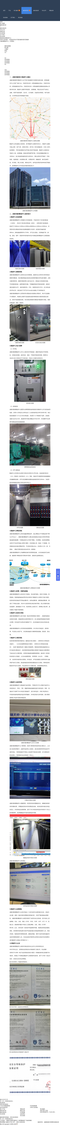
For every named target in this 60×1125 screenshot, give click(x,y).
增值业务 (51, 10)
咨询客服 (7, 59)
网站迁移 (22, 1110)
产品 (9, 10)
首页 (4, 10)
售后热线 (20, 17)
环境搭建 (22, 1112)
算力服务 (17, 10)
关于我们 (13, 17)
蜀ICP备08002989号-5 (31, 1122)
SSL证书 (44, 10)
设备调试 (22, 1114)
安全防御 (5, 17)
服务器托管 (26, 10)
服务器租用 (36, 10)
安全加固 (22, 1115)
